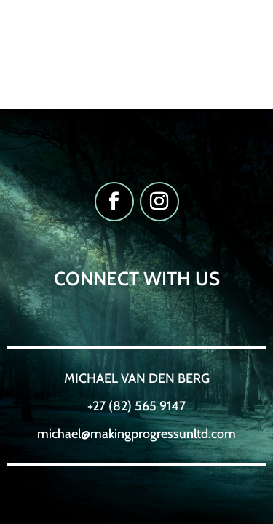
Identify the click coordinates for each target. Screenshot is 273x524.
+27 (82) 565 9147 (136, 406)
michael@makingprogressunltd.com (136, 434)
